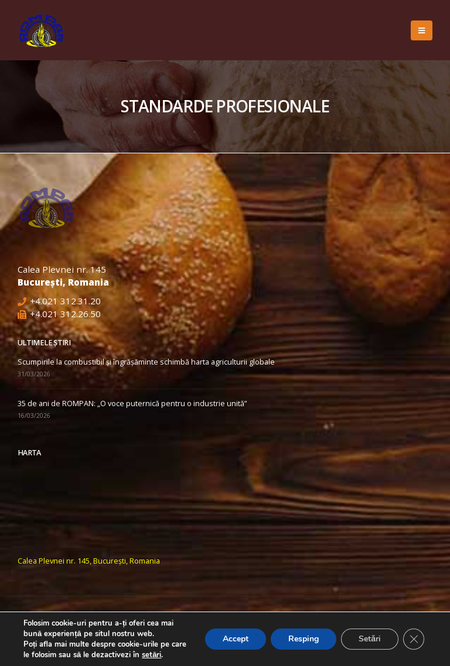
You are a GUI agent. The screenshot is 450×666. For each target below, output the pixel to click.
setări (151, 655)
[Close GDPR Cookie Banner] (413, 639)
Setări (370, 638)
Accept (235, 638)
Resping (303, 638)
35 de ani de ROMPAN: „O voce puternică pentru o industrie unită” (132, 403)
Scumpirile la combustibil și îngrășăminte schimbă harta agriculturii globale (146, 362)
